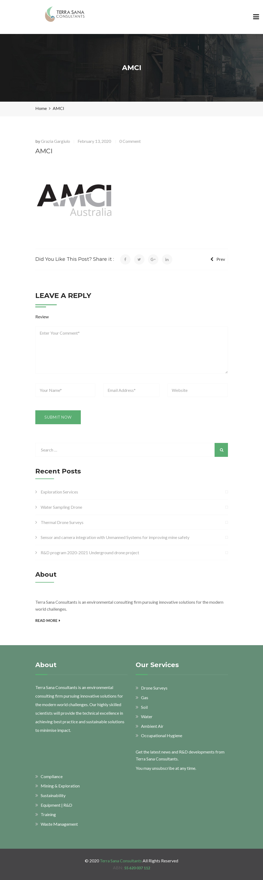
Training (48, 814)
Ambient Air (152, 726)
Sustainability (53, 795)
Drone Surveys (154, 687)
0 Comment (130, 141)
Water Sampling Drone (61, 507)
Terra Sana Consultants (121, 860)
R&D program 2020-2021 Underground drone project (90, 552)
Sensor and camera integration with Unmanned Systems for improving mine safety (115, 537)
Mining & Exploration (60, 785)
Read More (47, 620)
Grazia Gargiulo (55, 141)
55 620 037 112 (137, 868)
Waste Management (59, 824)
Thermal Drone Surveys (62, 522)
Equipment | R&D (56, 805)
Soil (144, 707)
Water (147, 716)
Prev (217, 259)
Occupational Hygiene (161, 735)
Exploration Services (59, 491)
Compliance (52, 776)
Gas (144, 697)
